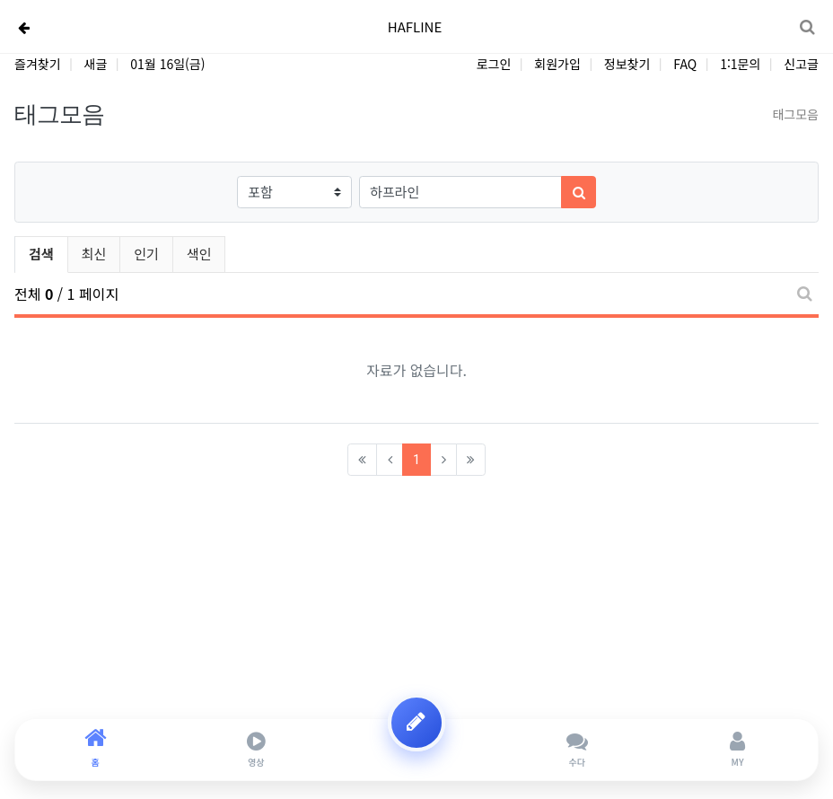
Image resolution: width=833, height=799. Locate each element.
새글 (96, 64)
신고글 (801, 64)
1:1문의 (740, 64)
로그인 (494, 64)
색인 (199, 253)
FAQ (685, 64)
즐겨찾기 (37, 64)
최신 (94, 253)
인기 (146, 253)
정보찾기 (627, 64)
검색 (41, 253)
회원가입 (557, 64)
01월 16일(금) (167, 64)
